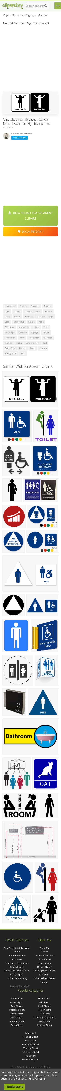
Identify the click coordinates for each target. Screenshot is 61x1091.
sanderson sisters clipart (16, 970)
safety (17, 316)
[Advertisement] (30, 59)
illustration (10, 306)
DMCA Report (44, 959)
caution (41, 316)
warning (35, 306)
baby (22, 337)
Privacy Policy (44, 963)
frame (31, 321)
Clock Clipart (44, 1006)
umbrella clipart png (17, 978)
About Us (44, 947)
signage (34, 332)
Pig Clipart (30, 1055)
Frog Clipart (16, 1006)
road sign (10, 332)
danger (28, 311)
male (41, 321)
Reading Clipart (30, 1036)
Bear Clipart (44, 1021)
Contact (44, 951)
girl (45, 342)
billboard (47, 337)
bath (45, 327)
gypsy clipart (16, 974)
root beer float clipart (17, 963)
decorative (19, 321)
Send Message (20, 137)
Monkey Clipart (30, 1048)
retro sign (10, 348)
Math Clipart (17, 998)
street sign (34, 337)
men (23, 353)
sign (51, 316)
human (43, 348)
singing (8, 342)
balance (23, 332)
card (7, 311)
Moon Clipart (44, 998)
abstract (29, 316)
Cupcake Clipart (17, 1009)
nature (22, 348)
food (32, 348)
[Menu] (57, 5)
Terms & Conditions (44, 955)
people (46, 332)
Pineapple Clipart (30, 1044)
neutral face (25, 327)
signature (9, 327)
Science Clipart (17, 1021)
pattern (23, 306)
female (48, 311)
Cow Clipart (30, 1032)
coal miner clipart (17, 955)
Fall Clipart (44, 1002)
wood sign (10, 337)
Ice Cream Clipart (30, 1051)
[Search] (45, 6)
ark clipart (17, 959)
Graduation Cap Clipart (44, 1017)
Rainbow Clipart (44, 1025)
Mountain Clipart (30, 1059)
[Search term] (37, 6)
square (47, 306)
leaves (17, 311)
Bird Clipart (30, 1040)
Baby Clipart (17, 1025)
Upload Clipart (44, 966)
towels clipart (17, 966)
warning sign (32, 342)
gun (37, 327)
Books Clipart (16, 1002)
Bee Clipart (44, 1013)
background (11, 353)
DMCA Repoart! (30, 231)
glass (7, 316)
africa (19, 342)
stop (7, 321)
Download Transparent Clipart (30, 216)
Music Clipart (16, 1017)
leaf (38, 311)
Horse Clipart (44, 1009)
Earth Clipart (17, 1013)
